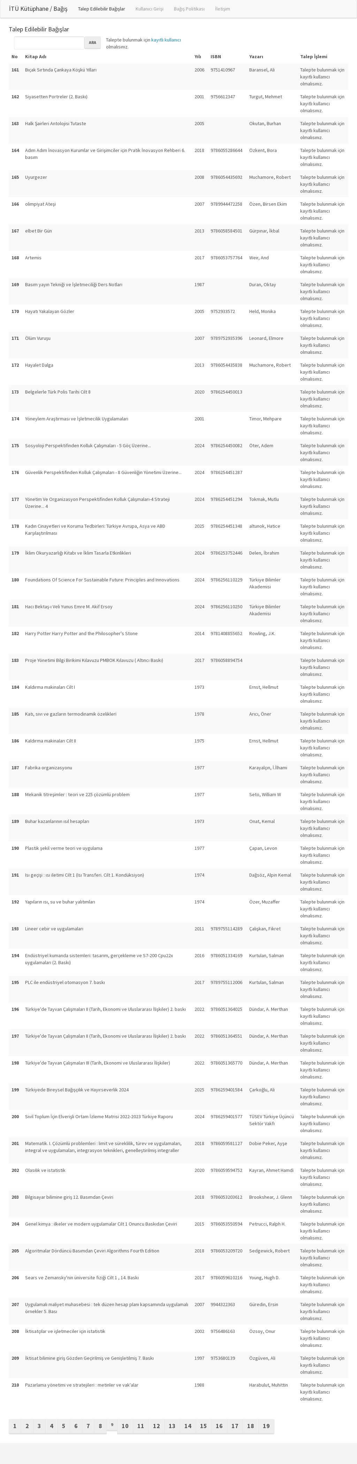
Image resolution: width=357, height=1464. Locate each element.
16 (219, 1426)
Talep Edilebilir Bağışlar (101, 9)
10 (125, 1426)
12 (156, 1426)
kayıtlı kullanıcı (166, 40)
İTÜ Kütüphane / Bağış (38, 9)
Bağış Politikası (189, 9)
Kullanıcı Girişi (150, 9)
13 (172, 1426)
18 (250, 1426)
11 (140, 1426)
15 (203, 1426)
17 (234, 1426)
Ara (92, 42)
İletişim (222, 9)
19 (266, 1426)
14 (187, 1426)
